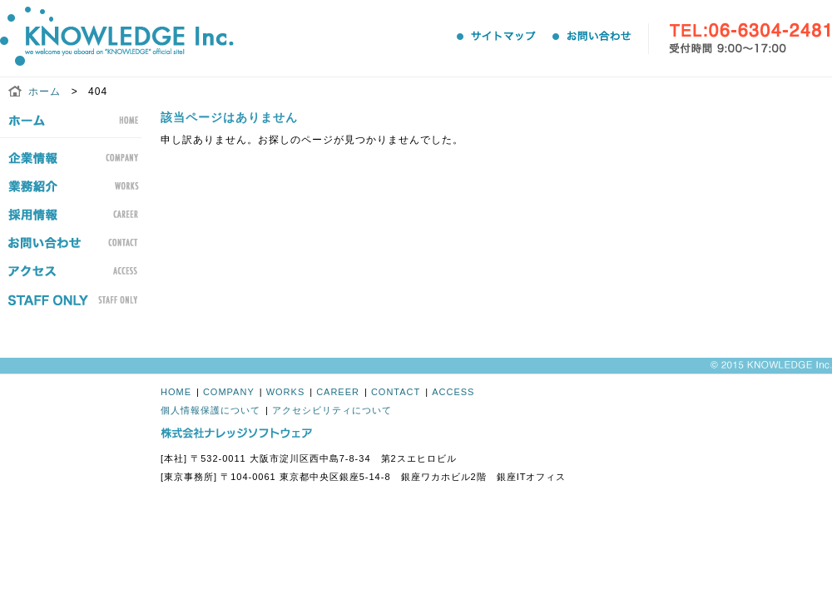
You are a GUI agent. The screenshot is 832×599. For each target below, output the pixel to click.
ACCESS (453, 392)
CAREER (337, 392)
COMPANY (229, 392)
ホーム (44, 91)
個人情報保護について (210, 410)
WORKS (285, 392)
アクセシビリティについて (332, 410)
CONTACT (395, 392)
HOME (176, 392)
